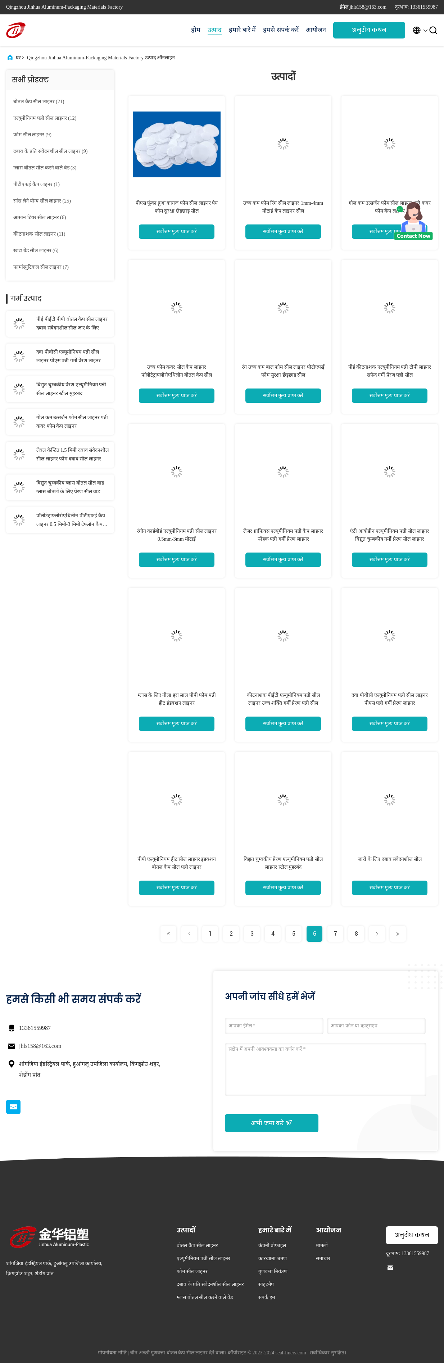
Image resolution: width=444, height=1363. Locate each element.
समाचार (323, 1258)
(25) (42, 201)
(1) (36, 184)
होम (195, 29)
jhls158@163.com (40, 1046)
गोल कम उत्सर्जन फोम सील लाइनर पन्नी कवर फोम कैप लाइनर (72, 422)
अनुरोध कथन (369, 30)
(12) (44, 118)
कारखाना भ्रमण (272, 1258)
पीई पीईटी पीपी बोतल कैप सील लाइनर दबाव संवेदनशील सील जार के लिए (72, 324)
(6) (39, 217)
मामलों (322, 1245)
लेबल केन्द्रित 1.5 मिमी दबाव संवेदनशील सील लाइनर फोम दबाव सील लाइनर (72, 454)
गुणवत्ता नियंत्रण (273, 1271)
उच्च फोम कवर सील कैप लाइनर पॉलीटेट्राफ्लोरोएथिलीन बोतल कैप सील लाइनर (176, 375)
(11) (39, 234)
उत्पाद (215, 29)
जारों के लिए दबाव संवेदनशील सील (390, 859)
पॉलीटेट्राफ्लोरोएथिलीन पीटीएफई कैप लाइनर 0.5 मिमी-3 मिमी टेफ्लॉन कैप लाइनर (70, 521)
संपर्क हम (266, 1297)
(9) (32, 134)
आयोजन (316, 29)
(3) (44, 168)
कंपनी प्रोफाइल (272, 1245)
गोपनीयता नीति (112, 1352)
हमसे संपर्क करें (281, 29)
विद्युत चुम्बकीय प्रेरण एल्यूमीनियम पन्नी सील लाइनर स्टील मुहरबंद (71, 389)
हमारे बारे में (242, 29)
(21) (38, 101)
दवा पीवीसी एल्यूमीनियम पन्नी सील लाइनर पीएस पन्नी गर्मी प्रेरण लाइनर (68, 356)
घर (18, 57)
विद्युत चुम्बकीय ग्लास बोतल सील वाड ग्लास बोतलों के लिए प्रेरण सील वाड (70, 487)
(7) (41, 267)
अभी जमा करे (272, 1123)
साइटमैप (266, 1284)
